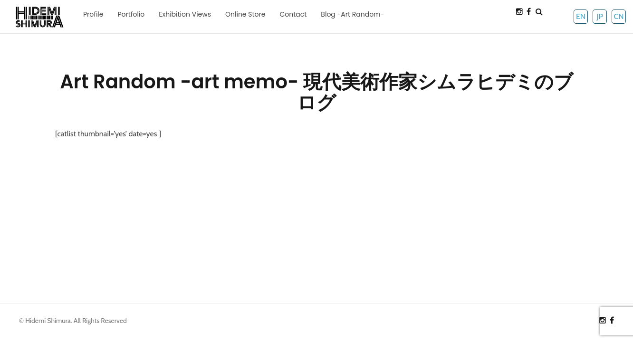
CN (618, 16)
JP (599, 16)
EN (580, 16)
